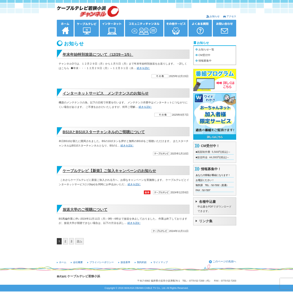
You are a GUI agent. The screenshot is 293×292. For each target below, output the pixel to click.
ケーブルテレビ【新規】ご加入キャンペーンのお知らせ (109, 171)
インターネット (112, 28)
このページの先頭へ (224, 261)
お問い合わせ (224, 28)
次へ (79, 241)
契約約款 (142, 262)
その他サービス (176, 28)
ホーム (65, 28)
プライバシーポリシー (102, 262)
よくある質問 (200, 28)
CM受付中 (204, 55)
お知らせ (215, 16)
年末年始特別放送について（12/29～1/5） (98, 54)
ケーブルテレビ (87, 28)
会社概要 (78, 262)
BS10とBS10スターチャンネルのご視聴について (104, 132)
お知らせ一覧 (206, 49)
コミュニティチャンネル (144, 28)
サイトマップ (160, 262)
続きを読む (143, 68)
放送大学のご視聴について (85, 209)
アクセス (231, 16)
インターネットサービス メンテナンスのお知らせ (106, 93)
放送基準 (125, 262)
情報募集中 (205, 60)
